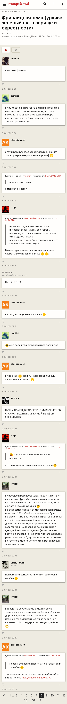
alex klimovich (18, 140)
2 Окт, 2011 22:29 (9, 477)
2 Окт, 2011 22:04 (9, 296)
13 (25, 700)
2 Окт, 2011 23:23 (9, 590)
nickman (15, 58)
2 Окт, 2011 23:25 (9, 638)
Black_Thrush (31, 36)
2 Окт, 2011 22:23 (9, 429)
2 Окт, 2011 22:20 (9, 391)
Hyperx (14, 484)
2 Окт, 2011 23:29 (9, 689)
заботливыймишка (32, 218)
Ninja (13, 207)
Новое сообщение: (13, 36)
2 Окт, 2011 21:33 (9, 89)
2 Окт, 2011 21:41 (9, 200)
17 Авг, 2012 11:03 (49, 36)
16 (33, 700)
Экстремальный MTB (13, 11)
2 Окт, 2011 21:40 (9, 167)
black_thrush (29, 656)
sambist (15, 96)
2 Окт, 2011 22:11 (9, 326)
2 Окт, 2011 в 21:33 (53, 176)
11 (58, 695)
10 (52, 695)
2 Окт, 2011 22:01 (9, 265)
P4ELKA (15, 398)
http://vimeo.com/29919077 (36, 677)
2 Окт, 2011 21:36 (9, 133)
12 (64, 695)
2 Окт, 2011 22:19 (9, 357)
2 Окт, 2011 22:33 (9, 556)
